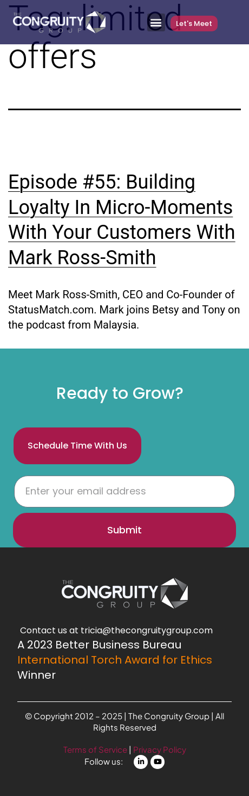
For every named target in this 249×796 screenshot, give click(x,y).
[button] (156, 22)
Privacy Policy (159, 749)
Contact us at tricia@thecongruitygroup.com (116, 630)
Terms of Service (96, 749)
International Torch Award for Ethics (114, 659)
